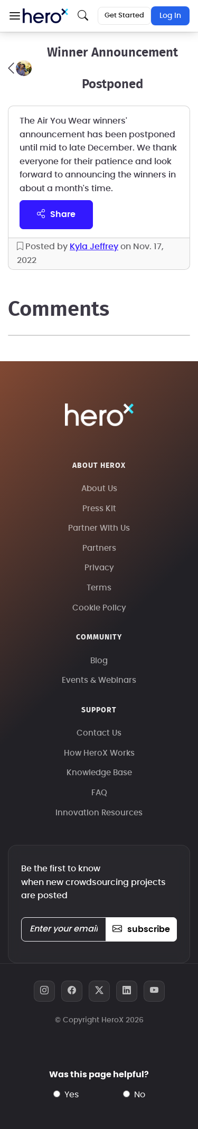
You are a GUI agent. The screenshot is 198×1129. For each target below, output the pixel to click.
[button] (14, 15)
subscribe (141, 929)
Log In (170, 16)
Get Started (124, 15)
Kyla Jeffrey (94, 246)
